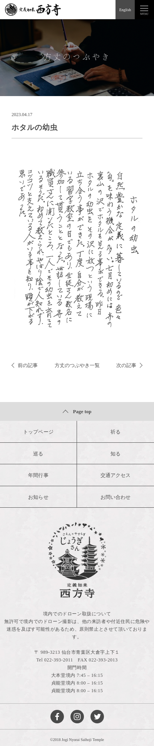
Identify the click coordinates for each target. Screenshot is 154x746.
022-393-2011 (58, 660)
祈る (115, 432)
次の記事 (129, 365)
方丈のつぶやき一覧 (77, 365)
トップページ (38, 432)
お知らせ (38, 497)
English (125, 10)
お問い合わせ (115, 497)
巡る (38, 454)
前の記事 (25, 365)
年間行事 (38, 475)
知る (115, 454)
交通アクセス (115, 475)
